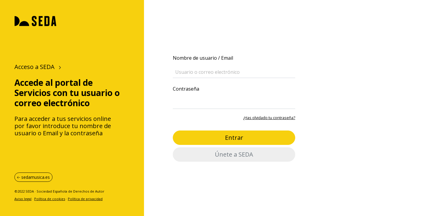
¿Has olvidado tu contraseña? (269, 117)
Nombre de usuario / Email (203, 58)
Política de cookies (49, 198)
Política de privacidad (85, 198)
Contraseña (186, 89)
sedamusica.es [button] (33, 177)
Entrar (234, 138)
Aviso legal (23, 198)
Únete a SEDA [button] (234, 154)
